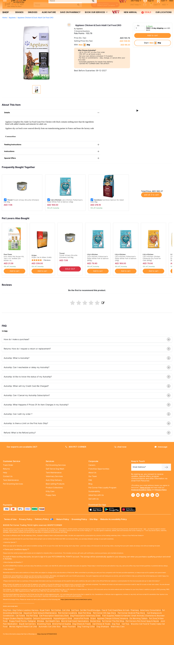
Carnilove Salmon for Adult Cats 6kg (107, 201)
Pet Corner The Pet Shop (113, 621)
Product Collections (54, 488)
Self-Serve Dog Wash (55, 469)
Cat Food (75, 610)
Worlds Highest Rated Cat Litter (23, 626)
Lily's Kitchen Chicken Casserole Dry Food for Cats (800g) (152, 258)
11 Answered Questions (82, 31)
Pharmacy (134, 610)
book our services (96, 12)
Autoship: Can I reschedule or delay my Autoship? (87, 367)
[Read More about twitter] (147, 495)
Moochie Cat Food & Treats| (143, 624)
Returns (6, 469)
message (161, 447)
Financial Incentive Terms (141, 490)
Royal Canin (45, 610)
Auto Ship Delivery (54, 480)
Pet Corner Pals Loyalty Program (102, 488)
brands (19, 12)
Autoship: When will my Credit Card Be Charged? (87, 386)
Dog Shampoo (103, 626)
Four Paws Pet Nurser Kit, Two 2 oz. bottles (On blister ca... (14, 258)
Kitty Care (50, 491)
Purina (24, 621)
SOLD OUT (70, 269)
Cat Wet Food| (86, 610)
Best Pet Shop (85, 613)
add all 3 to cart (151, 195)
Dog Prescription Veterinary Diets (85, 616)
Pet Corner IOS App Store (104, 613)
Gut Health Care (53, 621)
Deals (146, 12)
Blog (90, 484)
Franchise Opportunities (98, 469)
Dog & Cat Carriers (27, 624)
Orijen (93, 618)
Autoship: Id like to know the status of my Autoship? (87, 376)
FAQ (90, 480)
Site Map (94, 519)
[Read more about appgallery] (129, 509)
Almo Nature (49, 12)
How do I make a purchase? (87, 339)
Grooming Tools (44, 624)
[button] (137, 110)
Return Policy (62, 519)
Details (52, 112)
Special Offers (52, 158)
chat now (120, 447)
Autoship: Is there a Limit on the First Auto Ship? (87, 423)
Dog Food (7, 610)
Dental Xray (95, 621)
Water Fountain (69, 626)
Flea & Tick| (106, 610)
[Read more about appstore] (96, 509)
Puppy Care (51, 495)
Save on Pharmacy (70, 12)
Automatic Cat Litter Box (50, 626)
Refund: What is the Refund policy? (87, 432)
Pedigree (31, 621)
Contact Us (7, 476)
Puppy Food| (14, 621)
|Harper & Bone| (112, 618)
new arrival (130, 12)
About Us (92, 473)
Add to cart (152, 35)
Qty (138, 25)
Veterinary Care (117, 626)
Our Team (92, 476)
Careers (91, 465)
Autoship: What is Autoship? (87, 358)
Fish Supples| (108, 616)
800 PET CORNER (75, 447)
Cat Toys (126, 624)
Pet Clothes (56, 610)
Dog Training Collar (86, 626)
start (152, 43)
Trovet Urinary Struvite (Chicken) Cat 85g (21, 201)
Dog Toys (116, 624)
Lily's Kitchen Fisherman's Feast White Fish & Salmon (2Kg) (65, 201)
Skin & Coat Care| (69, 621)
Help (5, 473)
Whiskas (40, 621)
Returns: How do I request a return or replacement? (87, 348)
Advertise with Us (96, 495)
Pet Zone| (153, 618)
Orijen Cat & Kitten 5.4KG (41, 257)
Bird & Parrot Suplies (61, 624)
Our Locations (164, 12)
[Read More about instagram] (143, 495)
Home (4, 18)
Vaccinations (83, 621)
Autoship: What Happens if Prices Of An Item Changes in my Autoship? (87, 404)
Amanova (124, 618)
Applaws (12, 18)
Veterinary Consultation (150, 610)
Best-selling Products (55, 484)
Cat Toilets (20, 616)
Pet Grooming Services (13, 484)
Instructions (52, 151)
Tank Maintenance (11, 480)
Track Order (8, 465)
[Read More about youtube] (138, 495)
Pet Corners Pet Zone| (136, 621)
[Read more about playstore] (112, 509)
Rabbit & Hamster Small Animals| (130, 616)
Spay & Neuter (152, 621)
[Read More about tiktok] (157, 495)
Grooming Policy (79, 519)
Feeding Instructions (52, 144)
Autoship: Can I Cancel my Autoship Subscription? (87, 395)
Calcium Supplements (42, 618)
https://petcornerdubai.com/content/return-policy (76, 599)
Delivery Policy (44, 519)
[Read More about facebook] (133, 495)
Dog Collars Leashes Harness (25, 610)
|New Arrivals (124, 610)
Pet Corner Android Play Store (131, 613)
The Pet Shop (32, 616)
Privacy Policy (161, 490)
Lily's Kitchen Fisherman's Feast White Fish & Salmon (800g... (98, 258)
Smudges (32, 12)
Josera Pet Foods (81, 618)
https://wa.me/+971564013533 (47, 634)
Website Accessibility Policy (113, 519)
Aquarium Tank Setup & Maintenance (40, 613)
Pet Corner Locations (67, 613)
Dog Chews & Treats (81, 624)
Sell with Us (93, 499)
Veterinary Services (54, 476)
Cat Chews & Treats (102, 624)
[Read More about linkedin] (152, 495)
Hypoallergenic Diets (63, 618)
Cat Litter (66, 610)
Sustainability (94, 491)
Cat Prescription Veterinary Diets (54, 616)
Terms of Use (145, 487)
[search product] (78, 4)
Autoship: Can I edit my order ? (87, 414)
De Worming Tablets (139, 618)
